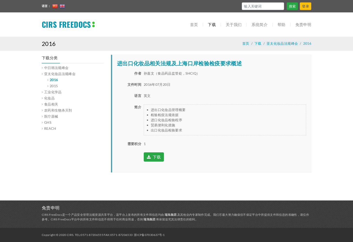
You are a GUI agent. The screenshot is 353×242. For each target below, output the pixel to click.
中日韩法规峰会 (56, 68)
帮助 (281, 24)
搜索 (292, 6)
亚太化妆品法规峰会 (282, 43)
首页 (194, 24)
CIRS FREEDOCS (66, 24)
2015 (54, 86)
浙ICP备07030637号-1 (149, 235)
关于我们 (234, 24)
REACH (50, 128)
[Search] (263, 6)
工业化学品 (53, 92)
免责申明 (303, 24)
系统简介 (259, 24)
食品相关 (51, 104)
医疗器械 (51, 116)
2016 (307, 43)
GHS (47, 122)
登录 (305, 6)
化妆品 (49, 98)
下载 (212, 24)
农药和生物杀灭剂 (58, 110)
